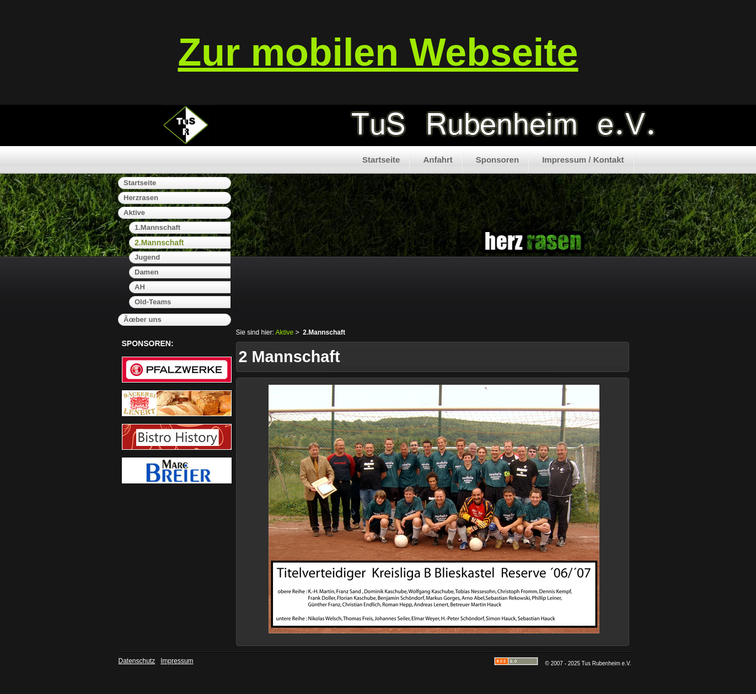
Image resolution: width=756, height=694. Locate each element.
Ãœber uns (143, 319)
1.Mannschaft (157, 227)
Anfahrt (437, 159)
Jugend (147, 257)
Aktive (134, 212)
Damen (146, 272)
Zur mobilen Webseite (378, 52)
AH (140, 287)
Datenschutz (137, 661)
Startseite (381, 159)
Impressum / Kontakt (583, 159)
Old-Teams (153, 302)
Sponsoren (497, 159)
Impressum (176, 661)
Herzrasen (141, 197)
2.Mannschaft (159, 242)
